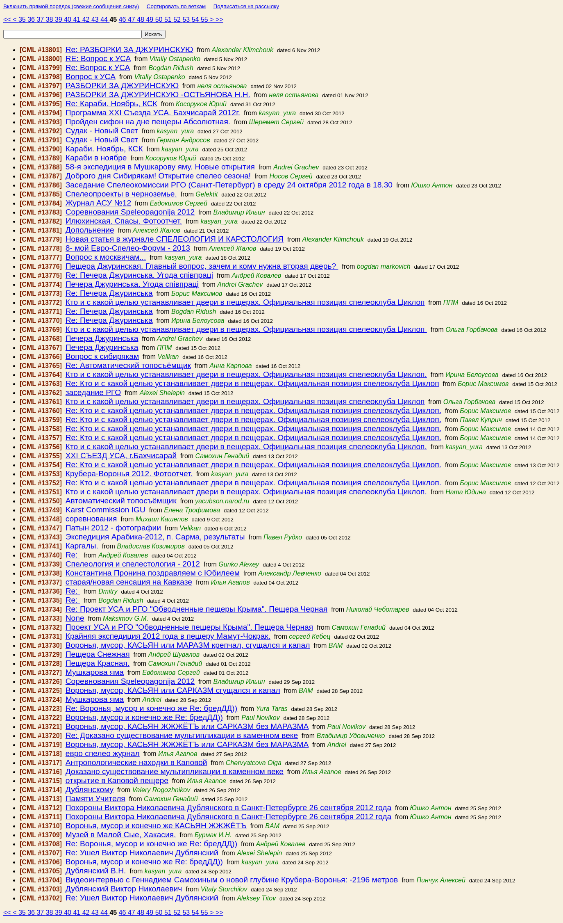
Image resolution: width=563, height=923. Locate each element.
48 (141, 19)
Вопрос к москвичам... (106, 257)
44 (104, 19)
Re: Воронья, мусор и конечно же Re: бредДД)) (151, 708)
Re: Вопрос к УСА (98, 67)
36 (31, 19)
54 (196, 19)
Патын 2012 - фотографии (113, 527)
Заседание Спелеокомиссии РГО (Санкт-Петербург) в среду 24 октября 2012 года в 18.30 (229, 184)
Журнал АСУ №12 (98, 203)
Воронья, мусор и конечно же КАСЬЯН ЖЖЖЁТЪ (156, 825)
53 (186, 19)
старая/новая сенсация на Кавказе (129, 582)
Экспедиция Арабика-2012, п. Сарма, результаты (155, 536)
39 (59, 19)
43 (95, 19)
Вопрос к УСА (91, 76)
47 (132, 19)
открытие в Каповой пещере (117, 780)
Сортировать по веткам (176, 6)
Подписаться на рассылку (246, 6)
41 (77, 19)
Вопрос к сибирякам (102, 356)
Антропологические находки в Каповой (136, 762)
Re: (73, 555)
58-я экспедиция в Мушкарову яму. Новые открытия (160, 166)
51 (168, 19)
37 (40, 19)
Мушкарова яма (95, 672)
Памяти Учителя (95, 798)
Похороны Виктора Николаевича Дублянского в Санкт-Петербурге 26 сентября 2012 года (228, 807)
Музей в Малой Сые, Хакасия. (121, 834)
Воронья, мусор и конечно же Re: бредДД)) (144, 717)
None (75, 618)
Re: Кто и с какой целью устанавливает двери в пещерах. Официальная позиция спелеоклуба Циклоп (252, 383)
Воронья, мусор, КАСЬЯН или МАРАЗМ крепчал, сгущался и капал (188, 645)
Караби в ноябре (96, 157)
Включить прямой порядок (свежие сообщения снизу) (71, 6)
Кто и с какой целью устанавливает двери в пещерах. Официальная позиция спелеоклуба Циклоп (245, 302)
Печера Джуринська (102, 338)
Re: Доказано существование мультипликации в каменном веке (182, 735)
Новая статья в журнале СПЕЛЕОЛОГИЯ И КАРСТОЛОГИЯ (175, 239)
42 (86, 19)
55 (205, 19)
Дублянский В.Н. (96, 870)
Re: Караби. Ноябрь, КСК (111, 103)
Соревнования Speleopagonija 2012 (130, 212)
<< (8, 19)
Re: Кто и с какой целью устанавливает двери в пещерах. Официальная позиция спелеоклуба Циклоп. (253, 410)
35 (22, 19)
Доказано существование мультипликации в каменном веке (175, 771)
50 (159, 19)
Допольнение (90, 230)
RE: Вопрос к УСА (98, 58)
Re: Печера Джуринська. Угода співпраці (139, 275)
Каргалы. (82, 545)
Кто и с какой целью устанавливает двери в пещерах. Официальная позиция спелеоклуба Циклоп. (246, 374)
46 (123, 19)
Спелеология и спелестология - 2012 (133, 564)
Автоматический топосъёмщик (121, 500)
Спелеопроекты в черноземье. (121, 194)
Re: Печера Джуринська (109, 293)
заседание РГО (93, 392)
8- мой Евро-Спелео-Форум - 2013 (128, 248)
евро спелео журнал (103, 753)
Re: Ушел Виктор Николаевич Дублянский (142, 852)
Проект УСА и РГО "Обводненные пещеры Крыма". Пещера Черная (189, 627)
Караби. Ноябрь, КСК (104, 148)
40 (68, 19)
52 (177, 19)
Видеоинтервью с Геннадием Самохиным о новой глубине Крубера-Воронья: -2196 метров (232, 879)
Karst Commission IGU (105, 509)
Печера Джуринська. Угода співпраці (132, 284)
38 (50, 19)
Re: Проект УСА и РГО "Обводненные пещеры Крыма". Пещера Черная (197, 609)
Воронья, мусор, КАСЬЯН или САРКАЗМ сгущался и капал (173, 690)
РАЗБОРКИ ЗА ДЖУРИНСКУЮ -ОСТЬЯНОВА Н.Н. (158, 94)
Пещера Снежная (98, 654)
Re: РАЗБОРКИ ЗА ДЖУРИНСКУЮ (129, 49)
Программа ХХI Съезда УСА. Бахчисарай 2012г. (153, 112)
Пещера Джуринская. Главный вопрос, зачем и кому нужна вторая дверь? (202, 266)
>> (219, 19)
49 (150, 19)
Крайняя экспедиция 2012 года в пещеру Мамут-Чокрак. (168, 636)
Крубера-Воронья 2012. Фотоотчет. (129, 473)
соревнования (91, 518)
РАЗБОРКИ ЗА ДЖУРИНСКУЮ (122, 85)
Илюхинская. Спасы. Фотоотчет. (124, 221)
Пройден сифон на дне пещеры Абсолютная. (148, 121)
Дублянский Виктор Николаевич (124, 888)
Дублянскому (90, 789)
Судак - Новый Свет (102, 130)
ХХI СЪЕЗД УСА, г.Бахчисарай (121, 455)
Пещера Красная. (97, 663)
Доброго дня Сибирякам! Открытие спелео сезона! (158, 175)
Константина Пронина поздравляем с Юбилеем (153, 573)
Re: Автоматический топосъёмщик (128, 365)
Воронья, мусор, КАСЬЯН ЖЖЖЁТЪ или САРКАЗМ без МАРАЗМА (187, 726)
